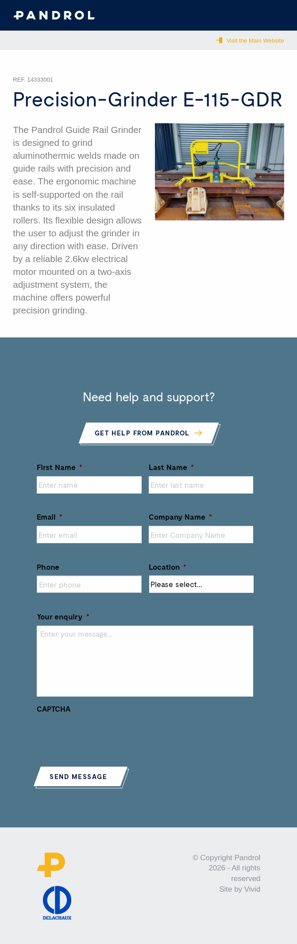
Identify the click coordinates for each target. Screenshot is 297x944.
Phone (48, 566)
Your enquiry (63, 616)
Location (167, 566)
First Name (59, 466)
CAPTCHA (53, 708)
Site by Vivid (239, 889)
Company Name (180, 516)
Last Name (171, 466)
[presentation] (104, 734)
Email (49, 516)
